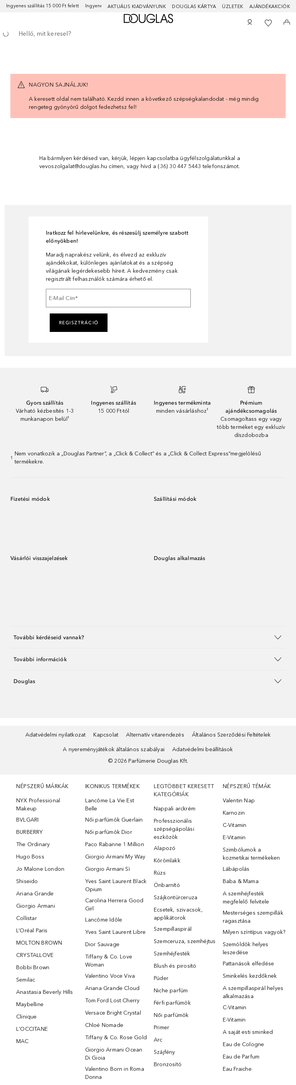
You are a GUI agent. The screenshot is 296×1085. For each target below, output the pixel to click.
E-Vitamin (234, 837)
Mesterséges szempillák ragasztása (253, 917)
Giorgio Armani (35, 906)
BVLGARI (27, 820)
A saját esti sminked (248, 1032)
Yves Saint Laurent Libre (115, 932)
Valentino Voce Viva (110, 976)
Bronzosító (168, 1064)
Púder (161, 978)
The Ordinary (33, 844)
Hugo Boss (30, 856)
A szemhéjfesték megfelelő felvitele (246, 897)
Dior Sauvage (102, 944)
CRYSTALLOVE (35, 955)
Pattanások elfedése (248, 963)
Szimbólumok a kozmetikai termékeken (251, 854)
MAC (22, 1041)
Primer (161, 1027)
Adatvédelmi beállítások (202, 749)
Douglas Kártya (194, 6)
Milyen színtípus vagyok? (254, 932)
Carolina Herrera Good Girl (114, 904)
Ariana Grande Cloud (112, 988)
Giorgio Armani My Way (115, 856)
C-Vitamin (235, 825)
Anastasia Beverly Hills (44, 992)
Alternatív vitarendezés (155, 735)
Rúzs (160, 873)
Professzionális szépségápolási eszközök (174, 829)
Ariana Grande (35, 893)
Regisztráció (79, 322)
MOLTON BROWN (39, 943)
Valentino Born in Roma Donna (114, 1073)
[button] (148, 637)
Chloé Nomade (104, 1025)
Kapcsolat (105, 735)
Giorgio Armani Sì (107, 869)
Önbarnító (167, 885)
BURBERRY (29, 832)
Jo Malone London (40, 869)
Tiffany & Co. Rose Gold (116, 1037)
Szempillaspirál (173, 929)
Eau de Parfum (241, 1056)
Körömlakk (167, 860)
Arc (158, 1040)
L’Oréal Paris (32, 930)
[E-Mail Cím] (118, 298)
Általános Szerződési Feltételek (231, 735)
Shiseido (27, 881)
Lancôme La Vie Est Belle (110, 804)
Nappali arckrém (174, 808)
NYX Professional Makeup (38, 804)
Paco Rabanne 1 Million (114, 844)
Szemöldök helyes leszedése (246, 948)
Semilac (25, 980)
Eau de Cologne (243, 1044)
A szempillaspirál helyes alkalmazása (253, 992)
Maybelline (30, 1004)
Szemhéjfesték (172, 953)
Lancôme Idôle (104, 920)
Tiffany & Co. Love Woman (109, 960)
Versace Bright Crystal (113, 1013)
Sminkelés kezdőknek (250, 976)
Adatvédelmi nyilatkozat (55, 735)
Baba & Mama (241, 881)
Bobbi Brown (32, 967)
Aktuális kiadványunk (137, 6)
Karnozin (234, 813)
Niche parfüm (171, 990)
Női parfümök (171, 1015)
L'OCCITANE (32, 1029)
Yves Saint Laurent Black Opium (116, 885)
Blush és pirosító (175, 966)
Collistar (26, 918)
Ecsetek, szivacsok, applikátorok (178, 914)
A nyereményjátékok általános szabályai (114, 749)
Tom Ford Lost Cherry (112, 1000)
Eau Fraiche (237, 1069)
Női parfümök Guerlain (114, 820)
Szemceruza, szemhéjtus (184, 941)
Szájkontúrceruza (175, 897)
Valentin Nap (239, 800)
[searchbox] (148, 33)
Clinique (26, 1016)
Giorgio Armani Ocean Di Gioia (114, 1054)
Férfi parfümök (172, 1003)
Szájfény (164, 1052)
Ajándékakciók (269, 6)
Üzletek (232, 6)
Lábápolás (236, 869)
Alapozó (164, 848)
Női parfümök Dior (108, 832)
